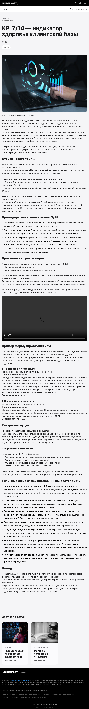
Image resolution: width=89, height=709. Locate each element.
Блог (4, 9)
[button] (76, 3)
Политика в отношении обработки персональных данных (21, 695)
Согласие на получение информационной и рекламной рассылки (24, 697)
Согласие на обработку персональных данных (58, 695)
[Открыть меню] (85, 3)
